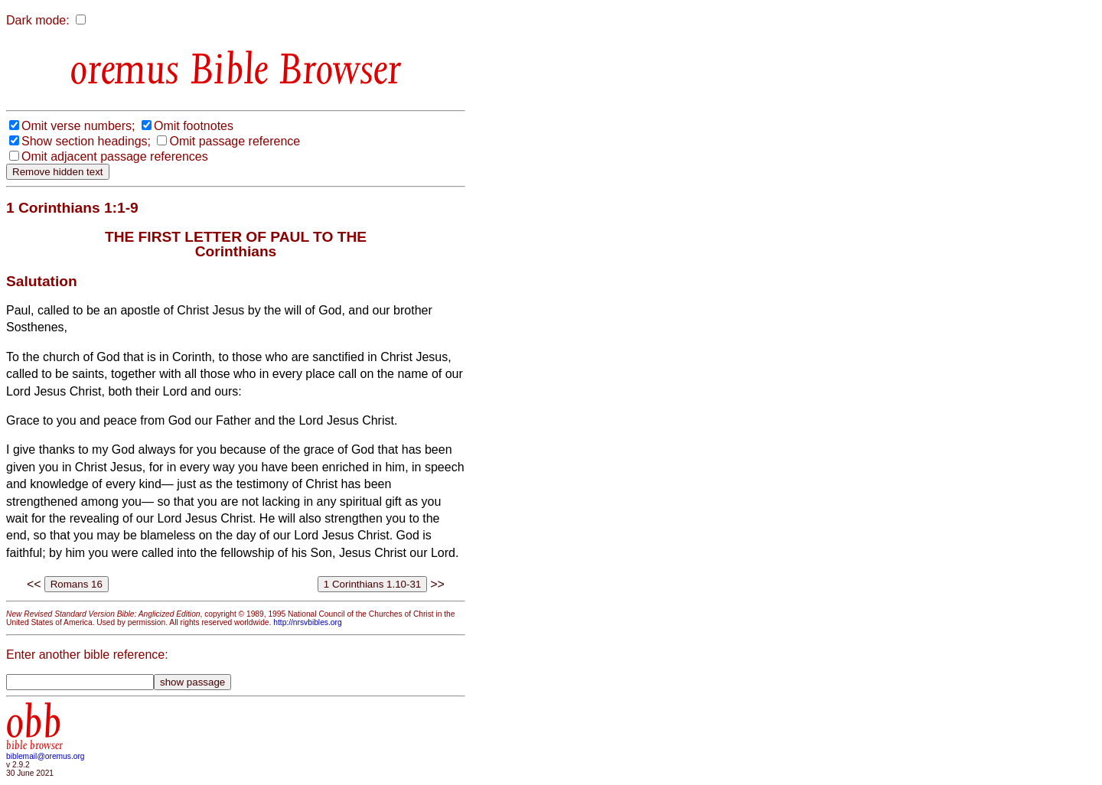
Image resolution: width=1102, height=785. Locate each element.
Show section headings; (86, 141)
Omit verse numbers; (78, 125)
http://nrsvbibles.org (307, 622)
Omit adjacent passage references (114, 156)
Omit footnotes (193, 125)
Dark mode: (38, 20)
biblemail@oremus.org (45, 756)
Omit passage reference (234, 141)
